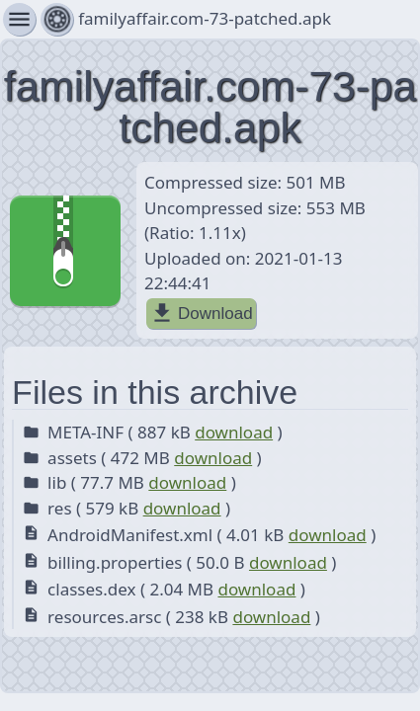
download (234, 432)
